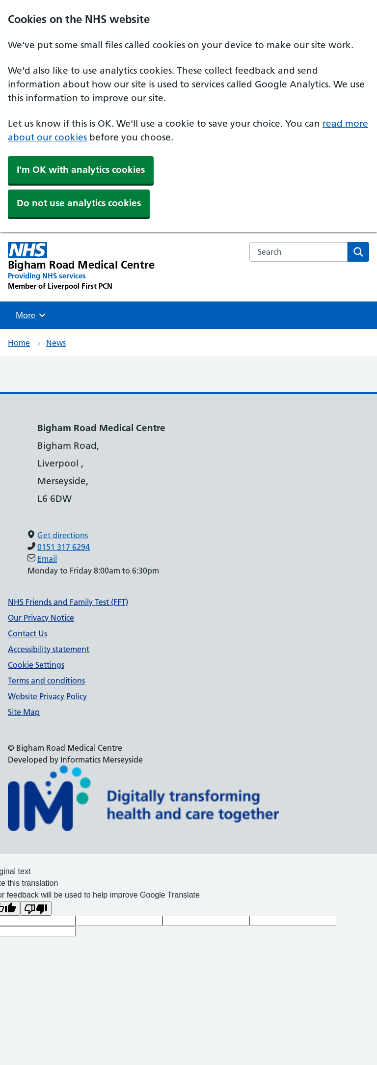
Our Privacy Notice (41, 618)
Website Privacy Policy (47, 696)
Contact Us (27, 633)
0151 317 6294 (63, 547)
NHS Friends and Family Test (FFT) (68, 602)
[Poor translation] (36, 908)
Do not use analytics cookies (79, 203)
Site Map (24, 712)
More (32, 315)
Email (47, 559)
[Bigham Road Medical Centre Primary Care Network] (81, 266)
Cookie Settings (36, 665)
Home (19, 343)
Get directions (62, 535)
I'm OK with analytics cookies (81, 169)
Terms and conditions (46, 680)
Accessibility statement (48, 649)
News (56, 343)
